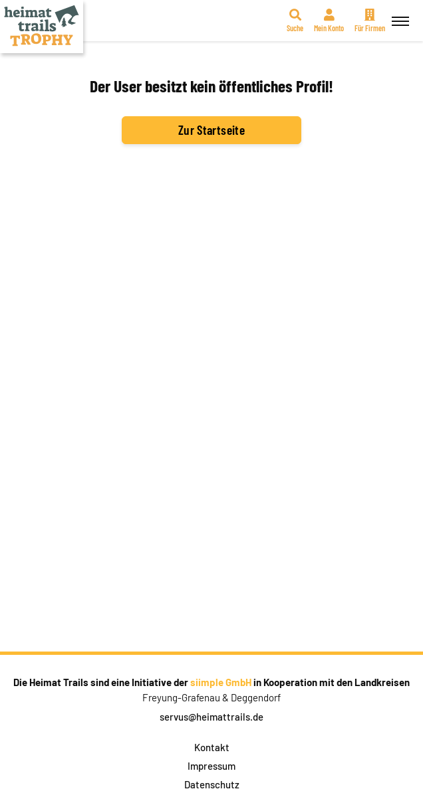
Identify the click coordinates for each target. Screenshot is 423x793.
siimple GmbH (220, 682)
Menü (398, 13)
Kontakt (211, 747)
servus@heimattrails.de (211, 717)
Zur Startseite (211, 129)
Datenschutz (211, 784)
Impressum (211, 766)
